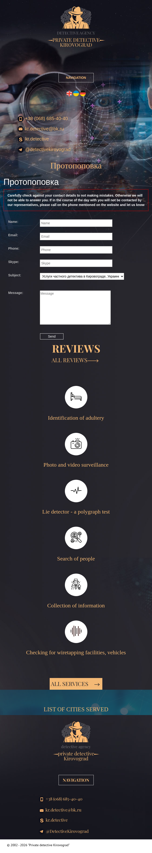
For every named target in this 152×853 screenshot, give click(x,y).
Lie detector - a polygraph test (76, 497)
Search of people (76, 544)
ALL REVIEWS (75, 360)
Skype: (13, 262)
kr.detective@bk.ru (41, 129)
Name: (13, 222)
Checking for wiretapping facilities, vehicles (76, 638)
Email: (13, 235)
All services (75, 683)
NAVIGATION (76, 78)
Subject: (14, 275)
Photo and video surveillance (76, 450)
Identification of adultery (76, 403)
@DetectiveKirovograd (44, 150)
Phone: (13, 248)
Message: (15, 293)
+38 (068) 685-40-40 (43, 119)
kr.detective (33, 139)
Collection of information (76, 591)
